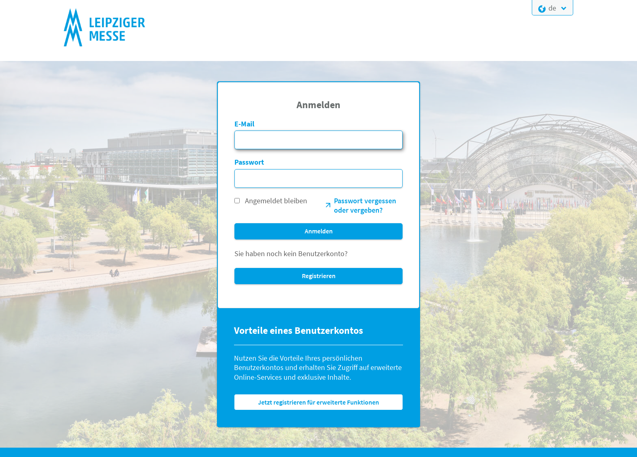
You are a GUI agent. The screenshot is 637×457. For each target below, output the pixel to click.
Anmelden (319, 231)
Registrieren (319, 276)
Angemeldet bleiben (276, 200)
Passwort (249, 162)
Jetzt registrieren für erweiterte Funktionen (318, 402)
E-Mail (244, 123)
